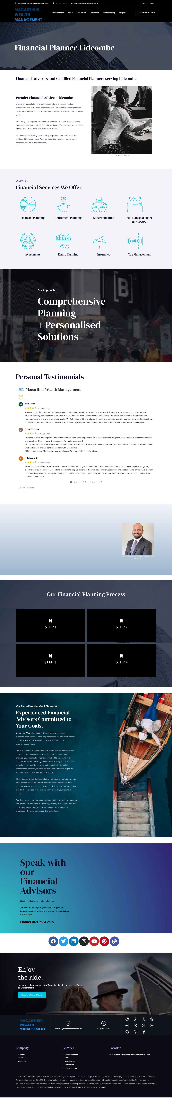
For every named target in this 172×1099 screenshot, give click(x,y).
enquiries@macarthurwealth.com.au (86, 3)
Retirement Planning (68, 218)
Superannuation (103, 218)
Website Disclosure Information (92, 1088)
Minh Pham (30, 403)
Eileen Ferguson (32, 429)
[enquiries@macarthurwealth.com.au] (68, 1025)
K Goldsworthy (32, 457)
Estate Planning (68, 254)
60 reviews (22, 399)
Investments (32, 254)
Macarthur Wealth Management (30, 733)
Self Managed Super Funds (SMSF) (139, 220)
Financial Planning (32, 218)
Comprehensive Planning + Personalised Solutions (72, 318)
